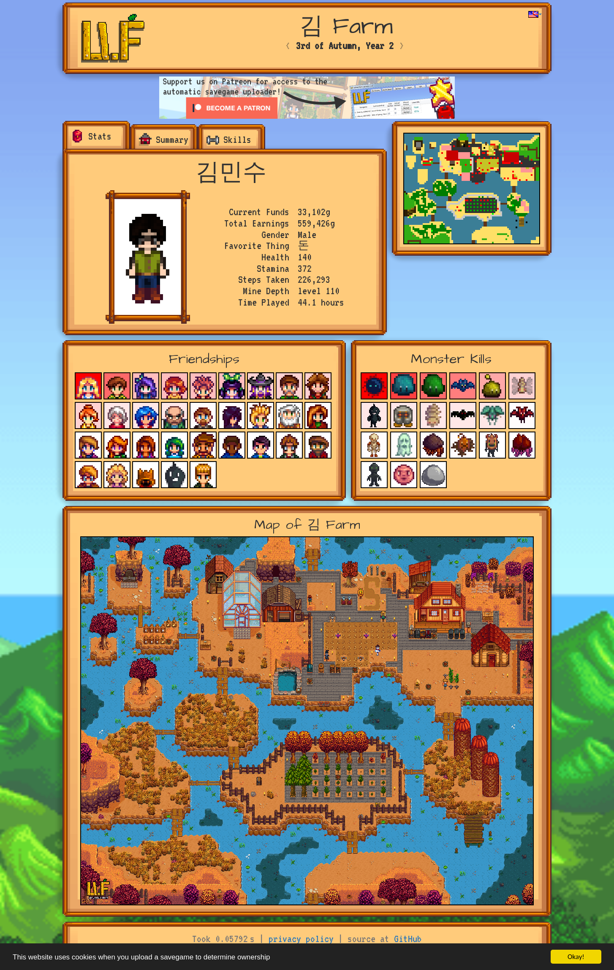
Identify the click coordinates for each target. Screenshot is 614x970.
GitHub (408, 938)
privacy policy (301, 938)
